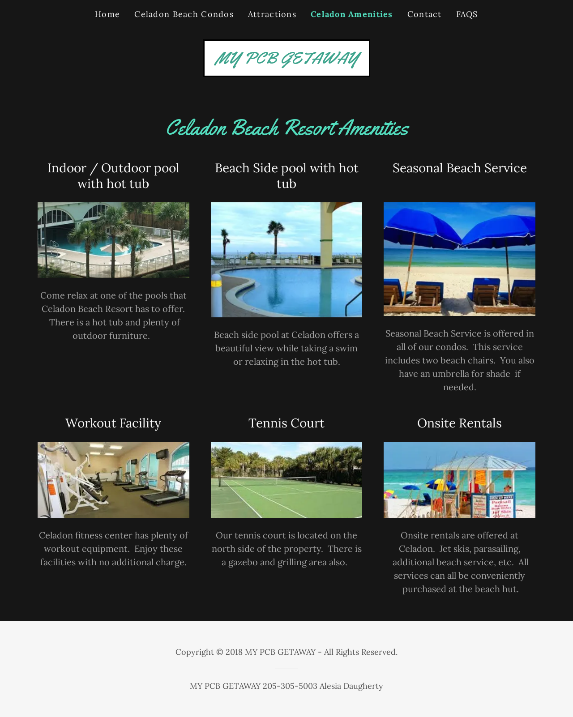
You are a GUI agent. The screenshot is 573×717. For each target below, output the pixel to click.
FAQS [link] (467, 14)
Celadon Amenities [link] (352, 14)
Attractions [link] (272, 14)
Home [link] (107, 14)
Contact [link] (424, 14)
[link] (286, 60)
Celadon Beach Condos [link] (184, 14)
